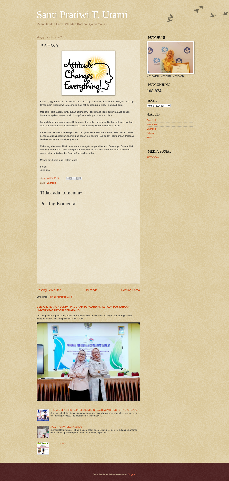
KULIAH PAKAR (58, 443)
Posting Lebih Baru (49, 290)
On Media (51, 183)
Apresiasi (151, 120)
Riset (149, 137)
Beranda (91, 290)
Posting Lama (130, 290)
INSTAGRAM (153, 157)
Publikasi (151, 133)
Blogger (131, 474)
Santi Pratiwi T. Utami (82, 14)
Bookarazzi (152, 124)
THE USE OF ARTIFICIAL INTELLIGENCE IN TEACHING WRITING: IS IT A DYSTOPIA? (94, 410)
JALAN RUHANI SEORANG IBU (66, 427)
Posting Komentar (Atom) (61, 297)
